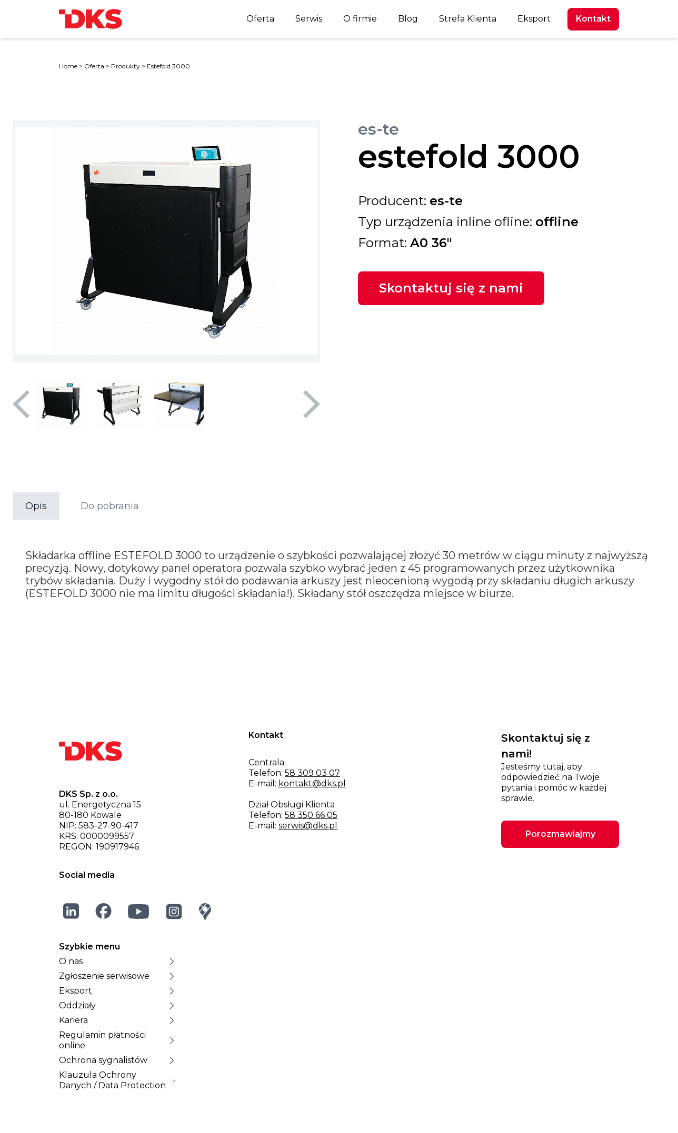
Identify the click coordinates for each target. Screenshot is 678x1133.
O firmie (360, 19)
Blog (408, 19)
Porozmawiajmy (560, 834)
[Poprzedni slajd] (21, 404)
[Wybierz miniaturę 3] (179, 404)
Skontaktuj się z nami (451, 288)
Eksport (534, 19)
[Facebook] (103, 911)
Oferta (260, 19)
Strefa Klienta (467, 19)
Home (68, 66)
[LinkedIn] (71, 911)
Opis (36, 506)
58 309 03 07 (312, 773)
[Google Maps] (205, 911)
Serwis (308, 19)
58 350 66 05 (311, 815)
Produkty (125, 66)
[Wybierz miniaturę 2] (120, 404)
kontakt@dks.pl (312, 783)
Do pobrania (110, 506)
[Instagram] (174, 911)
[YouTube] (139, 911)
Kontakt (593, 19)
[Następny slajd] (311, 404)
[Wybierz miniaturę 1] (61, 404)
